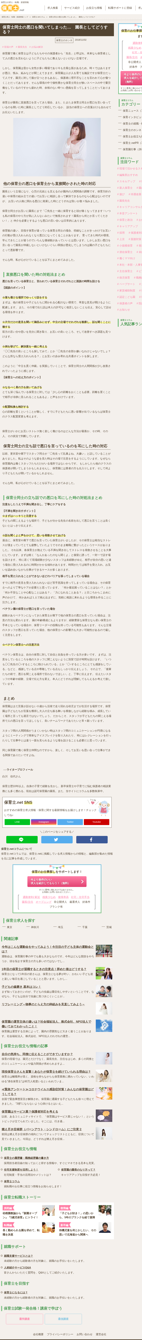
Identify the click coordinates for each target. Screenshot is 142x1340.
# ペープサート (126, 284)
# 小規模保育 (125, 245)
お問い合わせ (84, 1334)
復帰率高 (63, 897)
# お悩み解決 (36, 47)
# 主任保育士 (125, 271)
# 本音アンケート (127, 213)
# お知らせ (123, 309)
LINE (17, 822)
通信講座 (63, 1319)
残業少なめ (49, 897)
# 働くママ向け (126, 258)
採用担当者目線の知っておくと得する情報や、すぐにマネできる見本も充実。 (50, 1160)
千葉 (85, 927)
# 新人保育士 (125, 187)
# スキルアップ (126, 181)
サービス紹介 (72, 7)
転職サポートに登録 (120, 7)
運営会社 (101, 1334)
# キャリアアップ (127, 226)
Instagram (44, 822)
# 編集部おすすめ (127, 175)
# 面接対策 (135, 239)
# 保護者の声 (125, 303)
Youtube (96, 822)
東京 (9, 927)
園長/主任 (27, 901)
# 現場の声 (8, 47)
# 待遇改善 (135, 194)
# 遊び (121, 194)
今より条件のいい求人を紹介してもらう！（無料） (50, 881)
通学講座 (24, 1319)
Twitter (70, 822)
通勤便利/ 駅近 (31, 897)
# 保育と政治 (125, 219)
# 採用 (121, 232)
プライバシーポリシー (60, 1334)
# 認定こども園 (126, 297)
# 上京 (121, 239)
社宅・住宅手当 (80, 897)
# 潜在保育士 (125, 252)
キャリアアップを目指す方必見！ (81, 1171)
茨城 (109, 927)
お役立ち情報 (94, 7)
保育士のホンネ (64, 40)
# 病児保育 (123, 277)
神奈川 (35, 927)
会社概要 (38, 1334)
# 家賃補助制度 (126, 290)
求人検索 (52, 7)
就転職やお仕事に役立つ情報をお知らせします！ (33, 1183)
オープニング (44, 901)
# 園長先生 (21, 47)
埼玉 (60, 927)
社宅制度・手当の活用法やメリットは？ (28, 1171)
